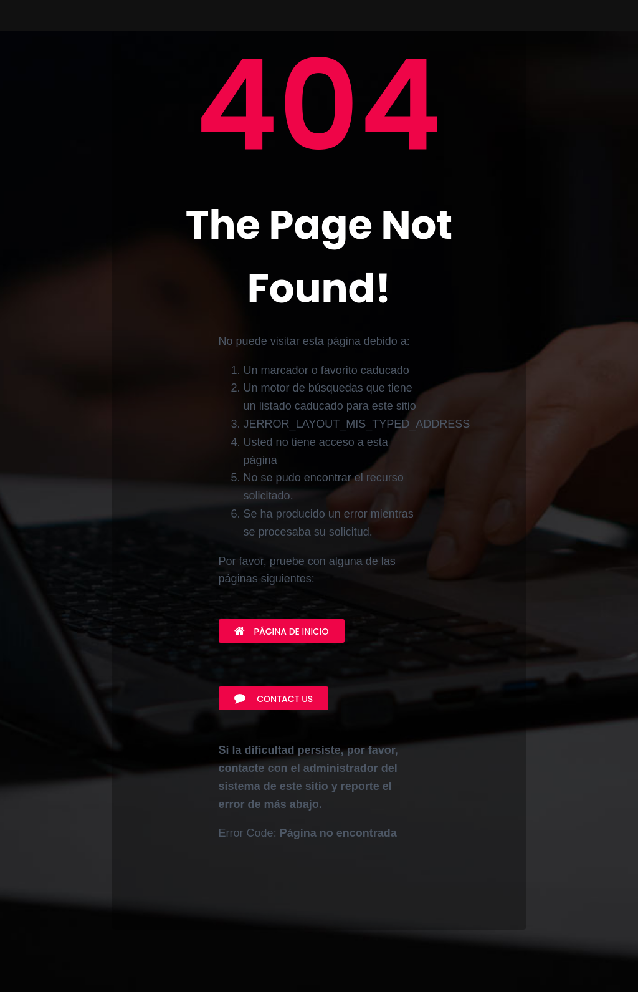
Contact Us (273, 699)
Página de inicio (281, 631)
